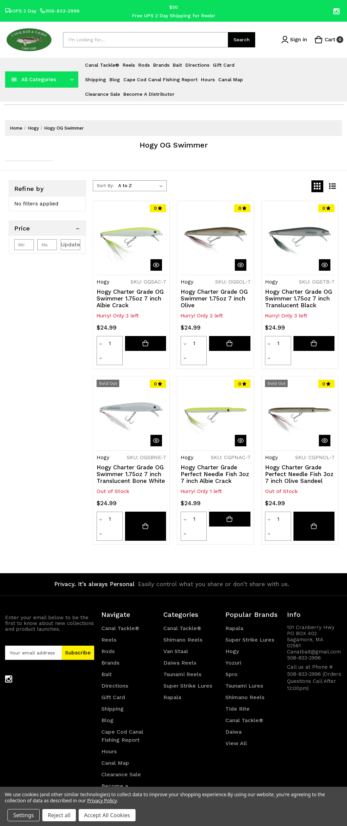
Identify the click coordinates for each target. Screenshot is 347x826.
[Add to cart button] (145, 343)
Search (241, 39)
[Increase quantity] (118, 343)
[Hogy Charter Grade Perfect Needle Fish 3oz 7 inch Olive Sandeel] (313, 504)
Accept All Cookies (107, 815)
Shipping (95, 79)
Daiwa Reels (179, 634)
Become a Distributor (149, 94)
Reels (129, 65)
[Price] (47, 228)
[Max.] (47, 244)
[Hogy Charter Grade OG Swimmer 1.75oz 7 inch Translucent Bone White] (145, 504)
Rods (144, 65)
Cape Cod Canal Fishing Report (160, 79)
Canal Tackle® (102, 65)
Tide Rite (237, 680)
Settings (23, 815)
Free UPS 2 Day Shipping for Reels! (173, 15)
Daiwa (233, 703)
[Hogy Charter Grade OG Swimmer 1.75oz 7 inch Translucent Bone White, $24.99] (131, 400)
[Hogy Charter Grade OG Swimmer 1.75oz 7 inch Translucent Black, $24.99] (299, 239)
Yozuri (233, 634)
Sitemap (112, 777)
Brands (161, 65)
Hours (208, 79)
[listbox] (141, 186)
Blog (114, 79)
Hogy (232, 623)
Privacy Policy (102, 800)
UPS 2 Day (20, 11)
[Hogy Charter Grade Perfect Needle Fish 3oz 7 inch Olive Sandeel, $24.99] (299, 400)
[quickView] (156, 265)
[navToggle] (14, 79)
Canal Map (230, 79)
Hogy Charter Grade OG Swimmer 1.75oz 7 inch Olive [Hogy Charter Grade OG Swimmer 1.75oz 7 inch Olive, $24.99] (214, 298)
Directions (197, 65)
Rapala (172, 669)
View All (236, 715)
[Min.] (24, 244)
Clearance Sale (102, 94)
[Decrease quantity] (100, 343)
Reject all (59, 815)
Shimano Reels (182, 611)
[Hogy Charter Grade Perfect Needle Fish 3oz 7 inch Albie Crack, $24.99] (215, 400)
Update (70, 244)
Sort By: (105, 185)
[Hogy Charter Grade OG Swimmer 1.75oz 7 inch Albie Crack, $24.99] (131, 239)
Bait (177, 65)
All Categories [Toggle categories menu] (38, 79)
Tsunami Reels (182, 646)
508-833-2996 (60, 11)
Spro (231, 646)
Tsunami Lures (244, 657)
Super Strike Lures (187, 657)
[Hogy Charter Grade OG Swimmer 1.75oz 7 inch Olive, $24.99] (215, 239)
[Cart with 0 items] (328, 39)
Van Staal (175, 623)
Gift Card (223, 65)
